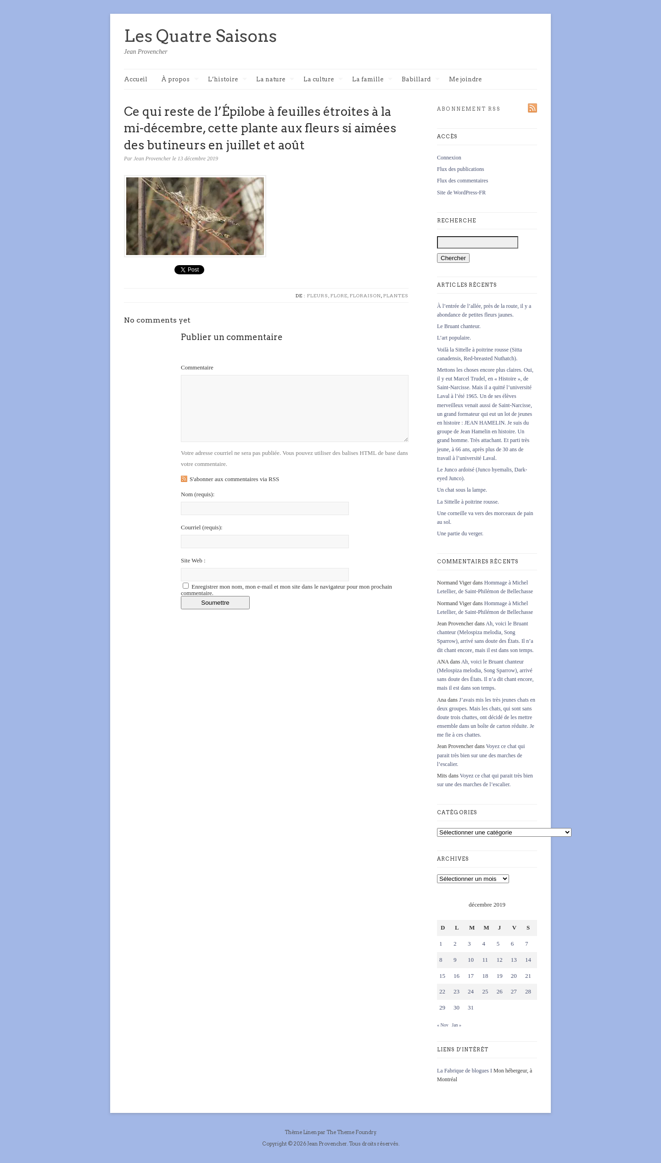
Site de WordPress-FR (461, 192)
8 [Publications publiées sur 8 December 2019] (441, 959)
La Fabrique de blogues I (464, 1070)
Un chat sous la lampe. (462, 490)
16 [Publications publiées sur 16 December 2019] (456, 975)
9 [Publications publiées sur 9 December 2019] (455, 959)
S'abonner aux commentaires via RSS (234, 479)
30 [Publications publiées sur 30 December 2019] (456, 1007)
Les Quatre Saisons (200, 36)
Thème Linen (301, 1132)
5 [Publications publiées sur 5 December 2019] (498, 943)
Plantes (396, 295)
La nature (275, 80)
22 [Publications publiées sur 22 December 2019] (442, 991)
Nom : (197, 494)
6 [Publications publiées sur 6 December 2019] (512, 943)
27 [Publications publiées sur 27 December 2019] (514, 991)
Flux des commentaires (462, 180)
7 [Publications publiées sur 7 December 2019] (526, 943)
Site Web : (193, 560)
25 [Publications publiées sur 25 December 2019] (485, 991)
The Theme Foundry (351, 1132)
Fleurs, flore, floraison (344, 295)
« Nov (442, 1024)
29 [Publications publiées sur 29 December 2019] (442, 1007)
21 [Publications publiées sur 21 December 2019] (528, 975)
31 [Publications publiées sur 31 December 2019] (471, 1007)
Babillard (421, 80)
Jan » (456, 1024)
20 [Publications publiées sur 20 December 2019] (514, 975)
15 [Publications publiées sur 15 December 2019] (442, 975)
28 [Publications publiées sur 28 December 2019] (528, 991)
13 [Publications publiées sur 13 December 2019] (514, 959)
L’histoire (227, 80)
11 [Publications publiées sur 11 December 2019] (485, 959)
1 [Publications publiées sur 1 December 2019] (441, 943)
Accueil (135, 79)
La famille (372, 80)
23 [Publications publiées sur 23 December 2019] (456, 991)
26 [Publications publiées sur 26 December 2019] (500, 991)
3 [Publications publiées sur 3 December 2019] (469, 943)
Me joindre (465, 79)
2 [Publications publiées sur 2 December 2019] (455, 943)
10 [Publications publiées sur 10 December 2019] (471, 959)
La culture (323, 80)
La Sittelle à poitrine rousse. (468, 502)
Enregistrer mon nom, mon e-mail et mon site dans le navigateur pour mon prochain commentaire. (286, 589)
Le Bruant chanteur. (459, 326)
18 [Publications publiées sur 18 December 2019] (485, 975)
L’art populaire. (454, 338)
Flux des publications (460, 169)
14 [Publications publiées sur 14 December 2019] (528, 959)
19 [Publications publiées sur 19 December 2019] (500, 975)
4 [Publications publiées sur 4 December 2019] (483, 943)
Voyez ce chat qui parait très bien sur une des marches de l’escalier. (481, 755)
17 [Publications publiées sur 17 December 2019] (471, 975)
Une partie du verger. (460, 533)
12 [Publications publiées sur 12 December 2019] (500, 959)
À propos (180, 80)
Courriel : (202, 527)
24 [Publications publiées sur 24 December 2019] (471, 991)
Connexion (449, 157)
